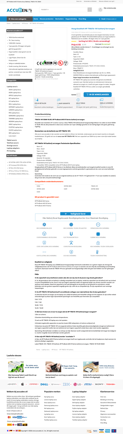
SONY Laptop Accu (15, 124)
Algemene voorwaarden (108, 414)
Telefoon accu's (13, 143)
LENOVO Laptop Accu (15, 110)
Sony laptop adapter (78, 417)
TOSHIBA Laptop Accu (16, 118)
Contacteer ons (105, 417)
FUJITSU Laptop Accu (16, 127)
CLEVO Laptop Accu (15, 130)
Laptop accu (16, 23)
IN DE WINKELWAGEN (97, 94)
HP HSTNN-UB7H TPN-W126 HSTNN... (20, 162)
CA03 (38, 192)
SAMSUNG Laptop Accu (16, 116)
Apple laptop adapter (79, 400)
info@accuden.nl (111, 19)
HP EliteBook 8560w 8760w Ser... (19, 174)
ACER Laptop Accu (15, 92)
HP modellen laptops (57, 123)
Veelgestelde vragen (107, 405)
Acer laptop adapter (78, 397)
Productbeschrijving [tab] (43, 114)
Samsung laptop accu (51, 405)
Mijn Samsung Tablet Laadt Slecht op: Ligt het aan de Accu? (22, 376)
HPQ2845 (85, 64)
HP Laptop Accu (14, 98)
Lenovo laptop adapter (79, 414)
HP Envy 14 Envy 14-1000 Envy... (19, 171)
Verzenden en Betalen (90, 1)
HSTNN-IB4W (95, 189)
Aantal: (73, 95)
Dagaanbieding (71, 19)
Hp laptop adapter (78, 411)
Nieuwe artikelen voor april (106, 1)
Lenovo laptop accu (50, 400)
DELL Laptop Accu (14, 104)
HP (78, 54)
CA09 (65, 189)
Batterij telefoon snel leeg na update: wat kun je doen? (61, 376)
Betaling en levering (106, 400)
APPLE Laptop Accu (15, 95)
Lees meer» (12, 136)
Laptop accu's (12, 87)
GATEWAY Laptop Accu (16, 107)
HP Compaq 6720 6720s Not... (18, 165)
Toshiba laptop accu (50, 420)
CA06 (98, 66)
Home (36, 19)
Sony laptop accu (49, 402)
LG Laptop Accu (14, 101)
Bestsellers (59, 19)
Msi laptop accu (49, 408)
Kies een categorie (17, 19)
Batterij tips (104, 408)
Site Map (103, 420)
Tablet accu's (12, 140)
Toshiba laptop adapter (79, 420)
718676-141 (92, 66)
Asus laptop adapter (78, 405)
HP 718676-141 (81, 176)
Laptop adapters (13, 148)
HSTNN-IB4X (68, 186)
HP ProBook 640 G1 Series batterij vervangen (64, 267)
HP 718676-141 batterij (37, 23)
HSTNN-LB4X (41, 189)
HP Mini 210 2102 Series (16, 168)
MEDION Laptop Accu (15, 121)
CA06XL (102, 66)
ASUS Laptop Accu (15, 90)
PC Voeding (11, 151)
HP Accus (25, 23)
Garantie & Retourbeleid (108, 402)
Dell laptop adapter (78, 402)
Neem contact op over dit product (46, 79)
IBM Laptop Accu (14, 133)
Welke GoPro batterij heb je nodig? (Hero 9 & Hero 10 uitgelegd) (98, 376)
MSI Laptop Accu (14, 113)
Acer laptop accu (49, 417)
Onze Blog (82, 19)
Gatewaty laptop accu (51, 411)
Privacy (102, 411)
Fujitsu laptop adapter (79, 408)
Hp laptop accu (49, 397)
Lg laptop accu (49, 414)
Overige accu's (12, 146)
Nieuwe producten (46, 19)
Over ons (79, 1)
